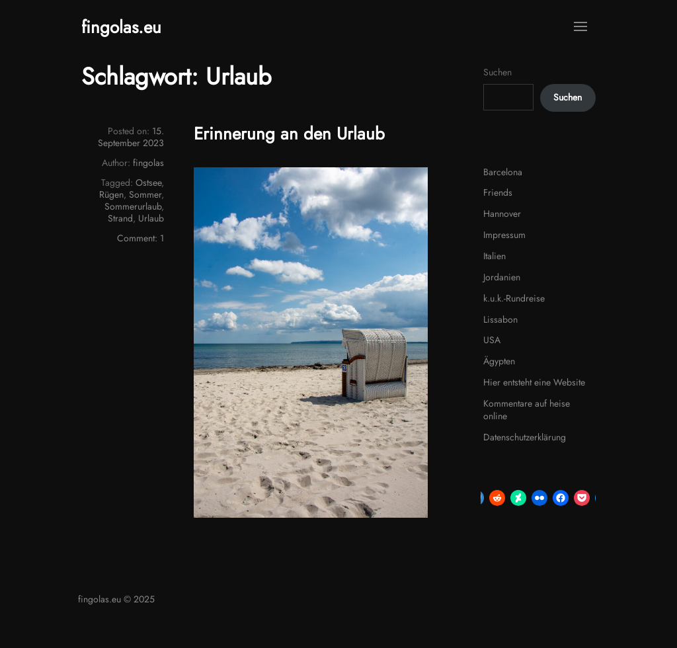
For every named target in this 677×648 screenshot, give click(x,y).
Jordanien (501, 277)
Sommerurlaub (132, 206)
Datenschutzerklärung (524, 437)
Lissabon (500, 319)
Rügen (111, 194)
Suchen (497, 72)
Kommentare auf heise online (526, 410)
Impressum (504, 234)
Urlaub (151, 218)
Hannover (502, 213)
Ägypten (499, 361)
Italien (494, 256)
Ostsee (148, 182)
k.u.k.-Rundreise (514, 298)
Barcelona (502, 172)
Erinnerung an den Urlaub (289, 133)
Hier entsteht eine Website (534, 382)
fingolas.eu (121, 27)
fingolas (148, 162)
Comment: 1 (140, 238)
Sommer (145, 194)
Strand (120, 218)
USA (491, 339)
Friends (497, 192)
